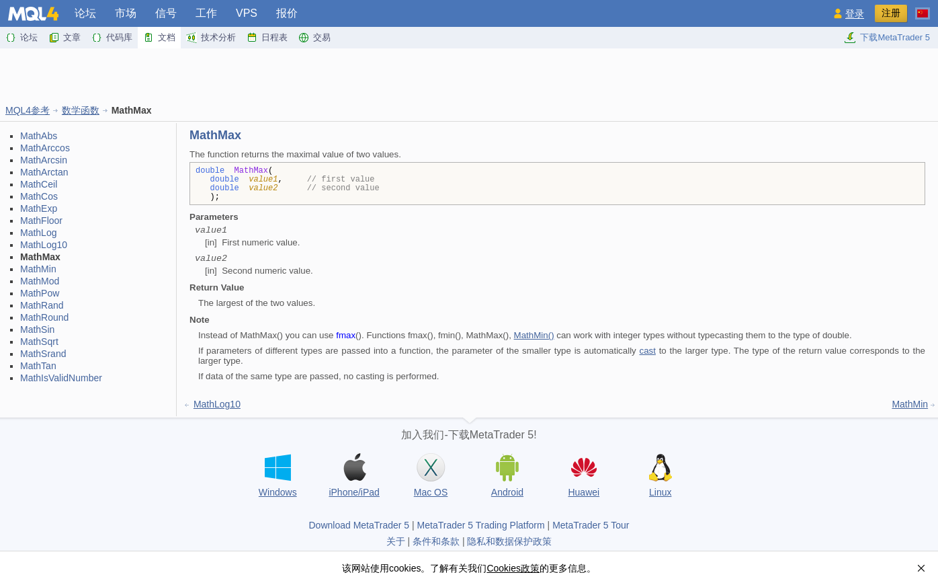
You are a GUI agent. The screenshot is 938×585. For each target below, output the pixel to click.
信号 (166, 13)
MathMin (38, 269)
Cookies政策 (513, 568)
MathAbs (38, 135)
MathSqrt (39, 341)
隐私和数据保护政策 (509, 541)
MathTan (38, 365)
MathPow (39, 293)
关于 (395, 541)
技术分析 (211, 37)
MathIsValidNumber (61, 378)
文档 (159, 37)
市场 (125, 13)
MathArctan (44, 172)
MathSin (37, 329)
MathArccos (45, 148)
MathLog (38, 232)
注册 (891, 12)
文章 (64, 37)
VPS (246, 13)
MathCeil (38, 184)
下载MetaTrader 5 (887, 38)
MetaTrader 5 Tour (590, 525)
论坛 (85, 13)
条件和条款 (436, 541)
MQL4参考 (27, 110)
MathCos (39, 196)
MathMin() (534, 335)
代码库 (111, 37)
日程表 (267, 37)
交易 (314, 37)
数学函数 (80, 110)
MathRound (44, 317)
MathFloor (41, 220)
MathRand (42, 305)
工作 (206, 13)
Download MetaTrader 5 (358, 525)
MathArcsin (43, 160)
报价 (287, 13)
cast (647, 351)
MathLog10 (43, 244)
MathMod (39, 281)
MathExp (38, 208)
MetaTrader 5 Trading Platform (481, 525)
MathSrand (43, 353)
